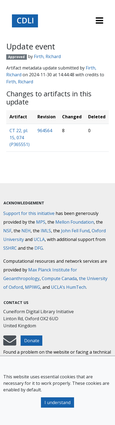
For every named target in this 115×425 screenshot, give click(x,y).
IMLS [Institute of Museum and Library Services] (46, 231)
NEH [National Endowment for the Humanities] (26, 231)
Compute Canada (59, 278)
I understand (57, 402)
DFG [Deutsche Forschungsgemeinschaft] (38, 248)
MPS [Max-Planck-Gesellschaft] (40, 222)
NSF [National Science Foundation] (7, 231)
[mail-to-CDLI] (9, 343)
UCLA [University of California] (39, 239)
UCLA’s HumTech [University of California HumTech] (68, 287)
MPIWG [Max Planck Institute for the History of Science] (32, 287)
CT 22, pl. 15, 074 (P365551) (19, 137)
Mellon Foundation (74, 222)
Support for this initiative (29, 213)
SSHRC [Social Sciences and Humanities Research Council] (10, 248)
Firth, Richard (47, 56)
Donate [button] (31, 341)
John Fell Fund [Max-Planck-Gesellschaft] (75, 231)
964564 (44, 131)
